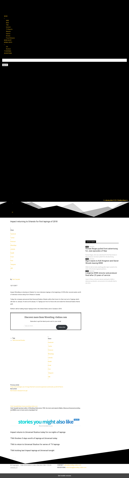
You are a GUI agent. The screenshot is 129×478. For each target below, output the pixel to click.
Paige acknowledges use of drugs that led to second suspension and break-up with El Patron (36, 387)
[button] (64, 192)
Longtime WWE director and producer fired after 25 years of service (101, 274)
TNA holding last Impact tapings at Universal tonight (32, 450)
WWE (87, 246)
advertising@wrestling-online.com (76, 467)
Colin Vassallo (16, 279)
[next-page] (14, 458)
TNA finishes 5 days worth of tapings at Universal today (33, 438)
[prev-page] (11, 458)
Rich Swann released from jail (18, 390)
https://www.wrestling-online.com (28, 406)
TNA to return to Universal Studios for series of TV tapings (35, 444)
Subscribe (62, 327)
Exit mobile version (64, 476)
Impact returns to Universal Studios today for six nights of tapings (37, 432)
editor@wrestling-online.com (72, 465)
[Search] (5, 65)
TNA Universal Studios (18, 340)
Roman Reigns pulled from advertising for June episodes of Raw (101, 250)
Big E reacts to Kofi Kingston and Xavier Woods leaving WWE (102, 262)
